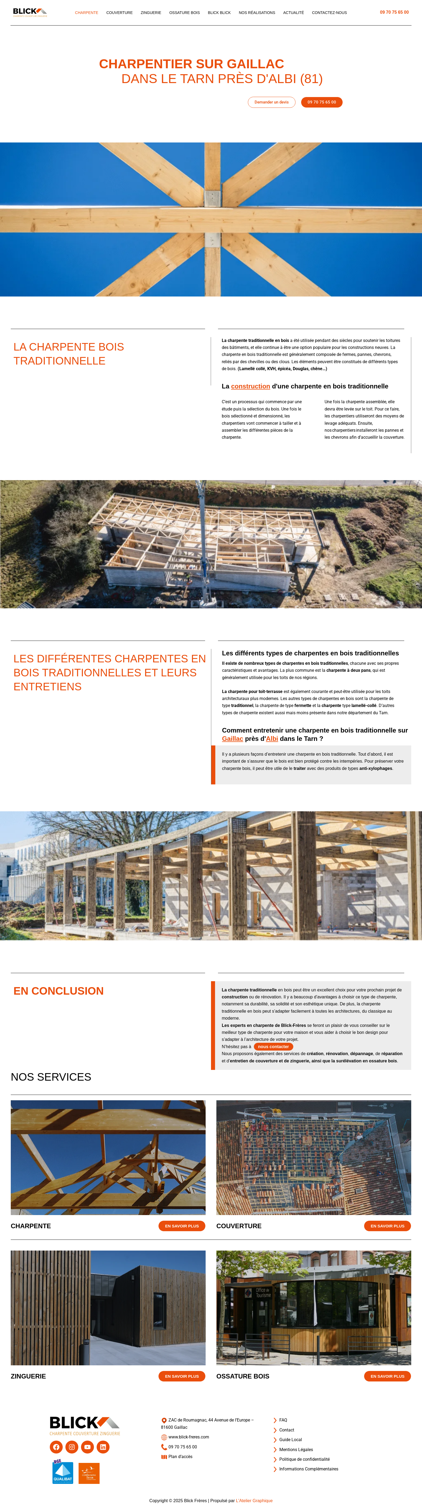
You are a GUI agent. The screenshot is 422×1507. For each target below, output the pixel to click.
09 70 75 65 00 (394, 12)
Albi (272, 738)
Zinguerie (151, 12)
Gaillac (232, 738)
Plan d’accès (176, 1456)
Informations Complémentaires (305, 1469)
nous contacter (273, 1046)
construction (250, 386)
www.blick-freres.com (185, 1437)
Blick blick (219, 12)
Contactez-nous (329, 12)
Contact (283, 1430)
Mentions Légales (292, 1449)
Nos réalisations (257, 12)
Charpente (86, 12)
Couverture (119, 12)
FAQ (279, 1420)
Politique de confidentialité (301, 1459)
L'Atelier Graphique (254, 1500)
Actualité (293, 12)
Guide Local (287, 1439)
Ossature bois (184, 12)
